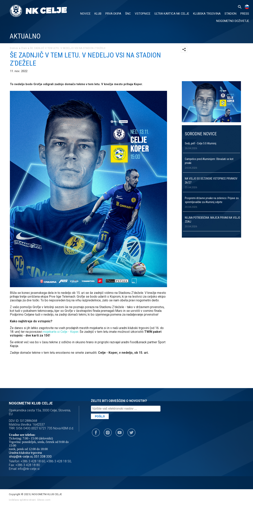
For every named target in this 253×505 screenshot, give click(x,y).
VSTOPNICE (142, 13)
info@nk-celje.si (29, 469)
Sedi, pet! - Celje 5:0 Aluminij (200, 143)
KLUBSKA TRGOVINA (207, 13)
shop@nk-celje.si (21, 456)
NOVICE (85, 13)
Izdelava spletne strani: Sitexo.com (30, 499)
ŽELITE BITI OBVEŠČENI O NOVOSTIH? (119, 401)
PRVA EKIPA (113, 13)
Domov (14, 48)
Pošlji (100, 416)
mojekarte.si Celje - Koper (60, 332)
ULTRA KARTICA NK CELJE (171, 13)
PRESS (244, 13)
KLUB (97, 13)
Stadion (230, 13)
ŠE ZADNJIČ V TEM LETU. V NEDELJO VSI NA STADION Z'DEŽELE (68, 48)
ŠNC (128, 13)
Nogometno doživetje (232, 21)
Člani (24, 48)
